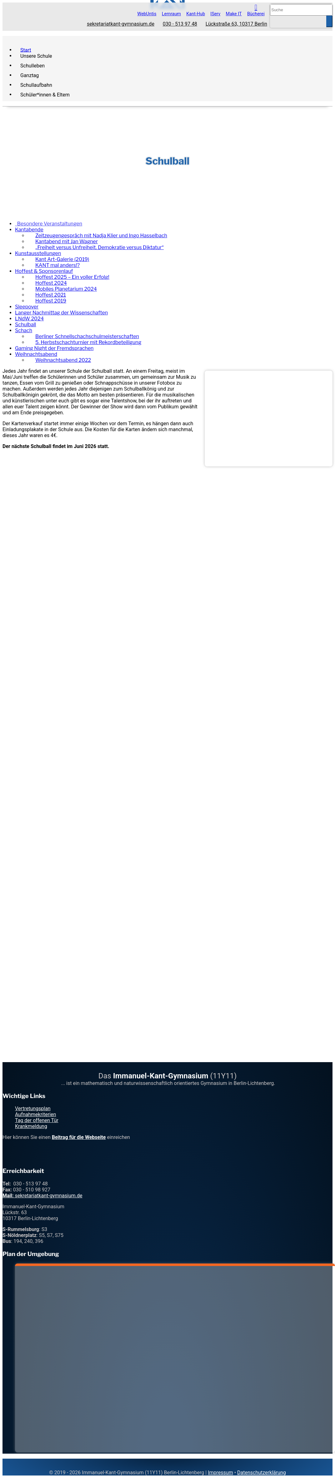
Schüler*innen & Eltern (45, 94)
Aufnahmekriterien (35, 1114)
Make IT (234, 14)
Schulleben (32, 65)
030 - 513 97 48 (180, 24)
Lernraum (171, 14)
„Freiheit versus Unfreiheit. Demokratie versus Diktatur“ (99, 247)
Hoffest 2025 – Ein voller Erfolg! (72, 277)
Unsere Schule (36, 56)
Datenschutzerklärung (261, 1473)
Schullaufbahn (36, 85)
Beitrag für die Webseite (79, 1137)
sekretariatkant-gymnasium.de (120, 24)
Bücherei (256, 14)
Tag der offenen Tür (36, 1120)
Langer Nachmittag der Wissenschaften (61, 313)
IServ (215, 14)
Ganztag (29, 75)
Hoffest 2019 (50, 301)
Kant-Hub (195, 14)
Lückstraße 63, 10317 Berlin (236, 24)
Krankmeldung (31, 1126)
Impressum (220, 1473)
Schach (23, 330)
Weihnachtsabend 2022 (63, 360)
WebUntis (146, 14)
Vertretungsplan (33, 1108)
